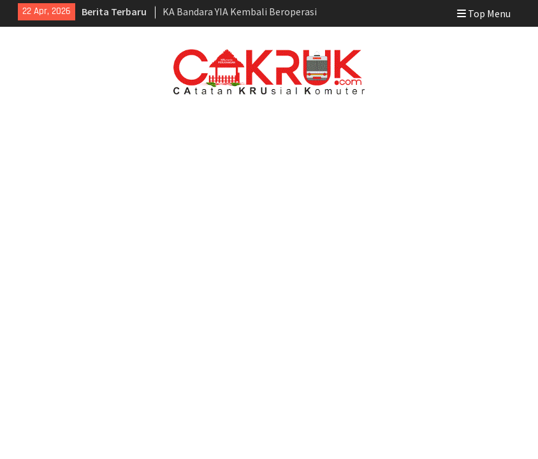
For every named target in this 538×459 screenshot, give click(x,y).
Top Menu (484, 13)
